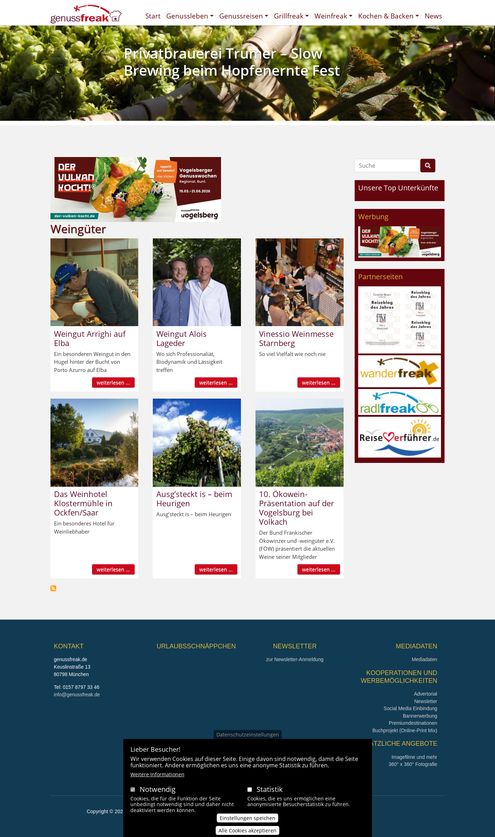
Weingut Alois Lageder (181, 338)
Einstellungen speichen (247, 820)
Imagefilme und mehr (414, 757)
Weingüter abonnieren (53, 588)
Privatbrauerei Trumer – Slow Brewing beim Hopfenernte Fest (232, 61)
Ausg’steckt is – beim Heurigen (194, 498)
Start (153, 16)
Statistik (270, 791)
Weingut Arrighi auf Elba (89, 338)
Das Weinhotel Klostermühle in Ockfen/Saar (83, 503)
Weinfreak (330, 16)
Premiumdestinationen (413, 723)
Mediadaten (424, 659)
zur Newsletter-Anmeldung (294, 659)
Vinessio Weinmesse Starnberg (296, 338)
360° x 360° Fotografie (413, 764)
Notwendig (158, 791)
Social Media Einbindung (410, 708)
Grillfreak (288, 16)
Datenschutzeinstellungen (247, 736)
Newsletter (425, 701)
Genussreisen (241, 16)
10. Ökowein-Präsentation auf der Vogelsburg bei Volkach (296, 507)
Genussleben (187, 16)
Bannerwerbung (420, 716)
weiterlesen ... (113, 382)
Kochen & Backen (386, 16)
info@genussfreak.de (77, 694)
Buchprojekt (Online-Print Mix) (404, 730)
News (433, 16)
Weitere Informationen (157, 776)
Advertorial (425, 694)
